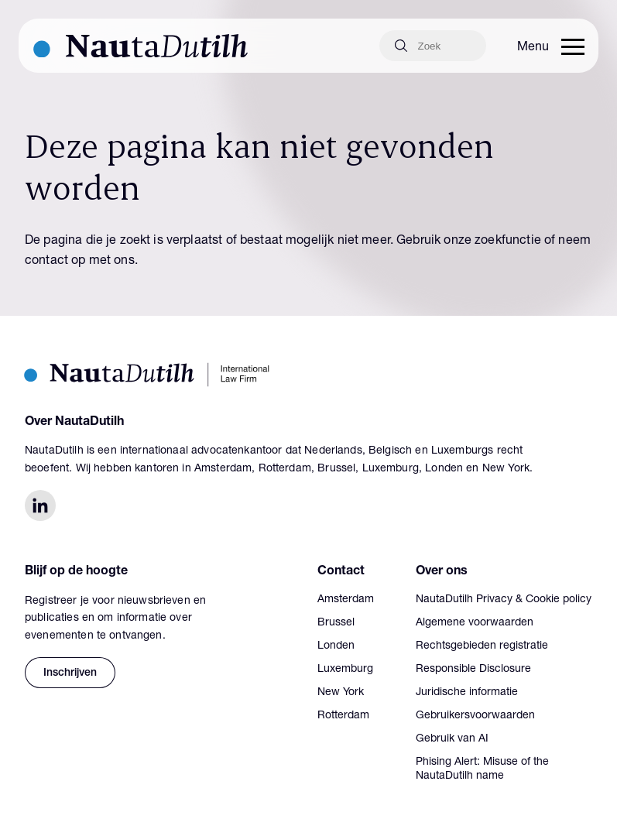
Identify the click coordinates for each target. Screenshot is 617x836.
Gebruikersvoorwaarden (475, 716)
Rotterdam (343, 716)
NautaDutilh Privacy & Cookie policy (503, 599)
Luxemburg (345, 669)
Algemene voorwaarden (474, 623)
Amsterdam (345, 599)
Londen (336, 646)
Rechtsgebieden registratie (482, 646)
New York (340, 692)
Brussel (336, 623)
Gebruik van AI (452, 739)
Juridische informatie (467, 692)
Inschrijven (70, 673)
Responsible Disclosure (473, 669)
